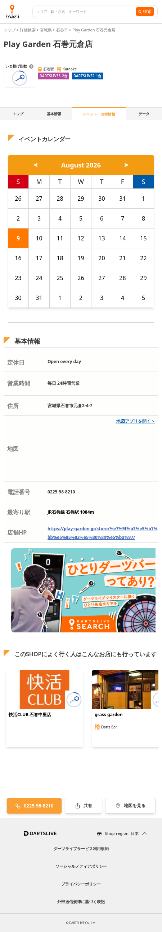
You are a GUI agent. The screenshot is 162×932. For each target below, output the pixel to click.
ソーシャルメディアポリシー (81, 866)
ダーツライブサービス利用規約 (81, 848)
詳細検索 (28, 29)
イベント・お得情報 (99, 114)
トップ (10, 29)
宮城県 (46, 29)
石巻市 (62, 29)
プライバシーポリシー (81, 884)
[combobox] (86, 12)
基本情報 (54, 113)
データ (144, 113)
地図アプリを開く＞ (135, 421)
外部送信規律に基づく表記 (81, 901)
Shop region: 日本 (122, 833)
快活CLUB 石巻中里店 (30, 715)
